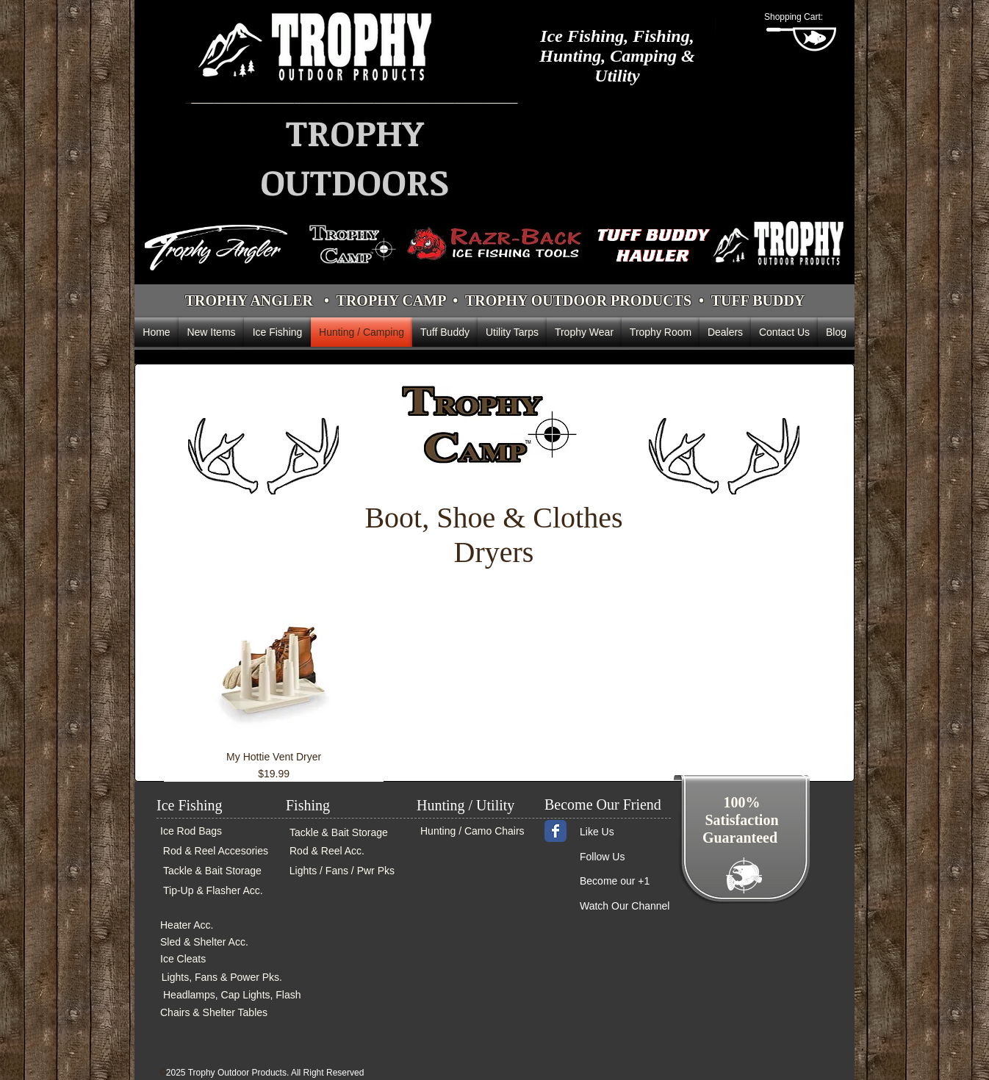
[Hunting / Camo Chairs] (474, 831)
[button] (801, 17)
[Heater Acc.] (203, 925)
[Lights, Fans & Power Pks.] (220, 977)
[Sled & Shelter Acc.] (207, 942)
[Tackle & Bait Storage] (211, 871)
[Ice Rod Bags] (204, 831)
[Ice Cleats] (207, 959)
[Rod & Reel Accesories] (213, 851)
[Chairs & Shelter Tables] (226, 1013)
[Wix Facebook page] (555, 831)
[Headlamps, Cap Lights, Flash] (231, 995)
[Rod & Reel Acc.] (333, 851)
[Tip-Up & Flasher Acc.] (212, 891)
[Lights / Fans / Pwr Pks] (340, 871)
